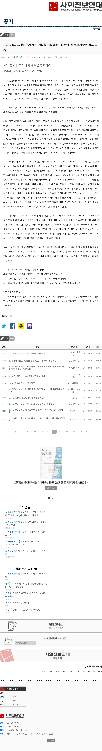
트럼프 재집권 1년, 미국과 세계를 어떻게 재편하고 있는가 (51, 482)
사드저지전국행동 (15, 57)
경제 (51, 671)
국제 (78, 671)
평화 (71, 671)
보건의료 (86, 671)
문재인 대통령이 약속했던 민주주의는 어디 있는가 (32, 404)
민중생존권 (97, 671)
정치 (44, 671)
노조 (2, 705)
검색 (100, 7)
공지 (8, 21)
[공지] (7, 584)
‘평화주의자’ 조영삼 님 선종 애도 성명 (27, 354)
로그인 (51, 741)
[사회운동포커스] (12, 512)
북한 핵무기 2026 (21, 603)
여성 (64, 671)
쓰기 (6, 35)
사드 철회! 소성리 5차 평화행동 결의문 (28, 376)
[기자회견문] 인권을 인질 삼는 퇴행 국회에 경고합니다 (34, 361)
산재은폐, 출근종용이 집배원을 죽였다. (28, 398)
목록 (12, 35)
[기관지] (8, 593)
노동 (57, 671)
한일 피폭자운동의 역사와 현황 (26, 610)
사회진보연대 (75, 6)
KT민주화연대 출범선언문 (22, 383)
